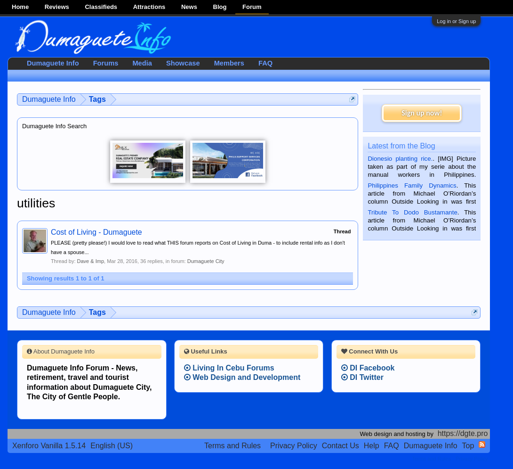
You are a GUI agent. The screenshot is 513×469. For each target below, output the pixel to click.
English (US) (111, 446)
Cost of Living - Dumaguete (96, 232)
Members (229, 63)
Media (142, 63)
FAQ (265, 63)
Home (20, 6)
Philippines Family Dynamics (412, 185)
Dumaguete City (205, 261)
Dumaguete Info (53, 63)
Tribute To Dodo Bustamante (412, 212)
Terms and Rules (232, 446)
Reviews (57, 6)
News (189, 6)
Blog (220, 6)
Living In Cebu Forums (229, 368)
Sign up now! (421, 112)
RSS (482, 444)
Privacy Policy (293, 446)
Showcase (183, 63)
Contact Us (340, 446)
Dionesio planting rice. (400, 158)
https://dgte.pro (463, 433)
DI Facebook (368, 368)
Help (371, 446)
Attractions (149, 6)
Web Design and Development (242, 377)
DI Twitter (362, 377)
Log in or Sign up (456, 21)
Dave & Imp (90, 261)
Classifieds (101, 6)
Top (468, 446)
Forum (251, 6)
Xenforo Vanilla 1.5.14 (49, 446)
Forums (106, 63)
